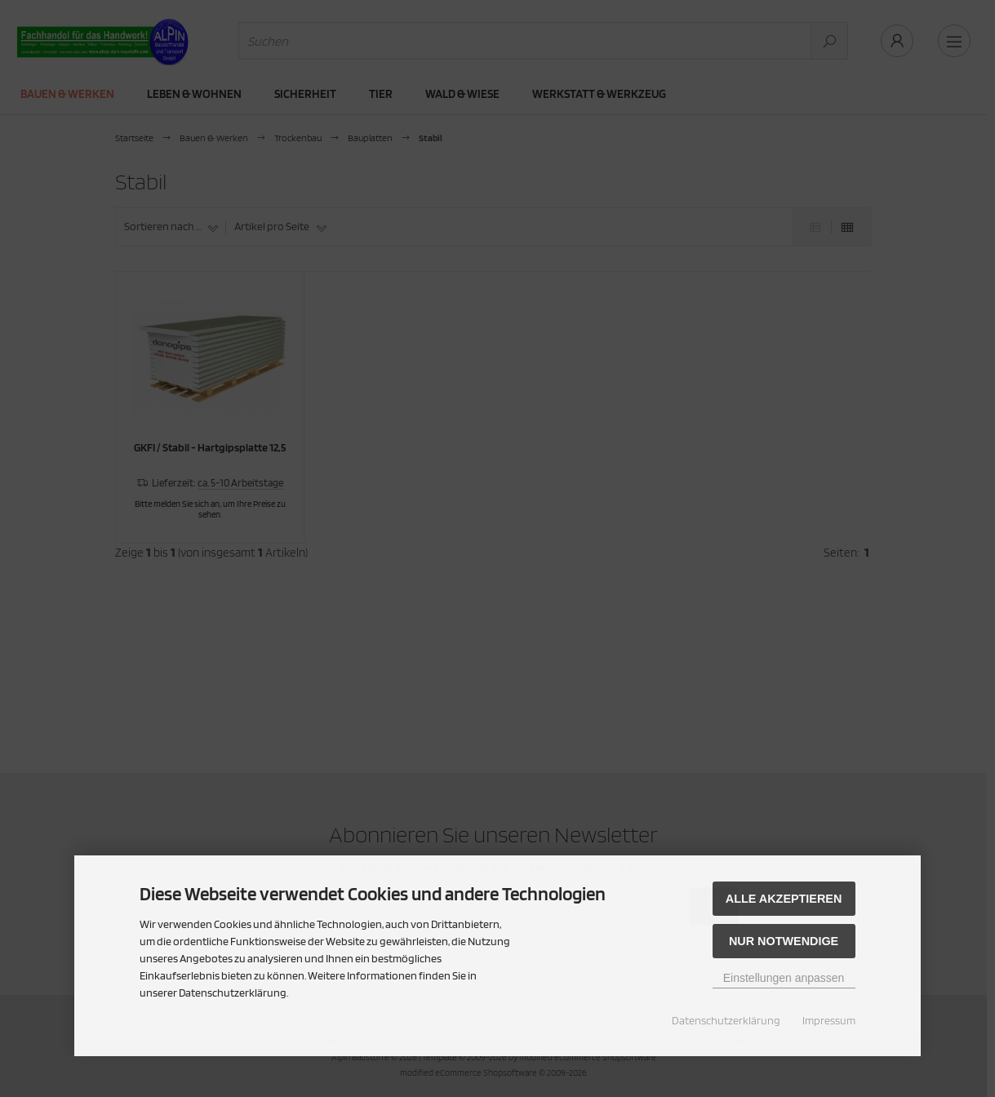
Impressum (828, 1020)
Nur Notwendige (783, 941)
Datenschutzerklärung (726, 1020)
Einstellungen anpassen (784, 977)
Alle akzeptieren (784, 898)
